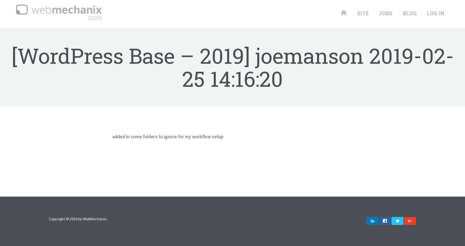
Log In (435, 14)
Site (363, 14)
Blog (410, 14)
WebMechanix (95, 218)
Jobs (386, 14)
